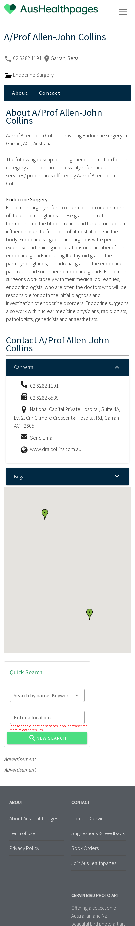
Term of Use (22, 833)
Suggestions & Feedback (98, 833)
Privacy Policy (24, 848)
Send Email (42, 437)
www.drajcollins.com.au (55, 449)
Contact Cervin (87, 818)
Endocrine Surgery (29, 74)
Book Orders (85, 848)
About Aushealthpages (33, 818)
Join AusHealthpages (93, 863)
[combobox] (47, 695)
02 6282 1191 (28, 58)
